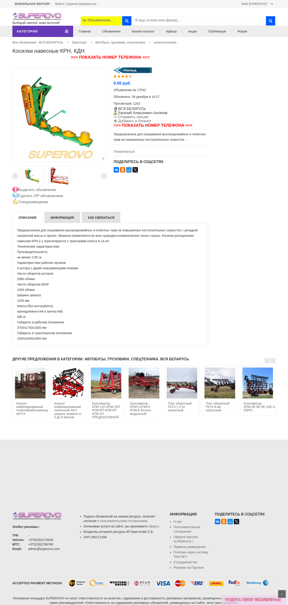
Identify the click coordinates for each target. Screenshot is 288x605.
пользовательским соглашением (123, 521)
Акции (192, 31)
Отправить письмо (133, 117)
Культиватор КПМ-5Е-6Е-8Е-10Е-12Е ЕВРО (261, 407)
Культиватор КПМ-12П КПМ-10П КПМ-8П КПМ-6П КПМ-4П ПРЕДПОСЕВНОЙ (106, 410)
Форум (242, 31)
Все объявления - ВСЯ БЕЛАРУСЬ (37, 42)
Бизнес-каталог (143, 31)
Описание (27, 217)
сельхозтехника (165, 42)
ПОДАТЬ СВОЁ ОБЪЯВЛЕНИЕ (253, 600)
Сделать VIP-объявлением (40, 196)
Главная (85, 31)
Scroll (282, 594)
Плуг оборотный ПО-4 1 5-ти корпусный (179, 407)
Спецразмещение (33, 202)
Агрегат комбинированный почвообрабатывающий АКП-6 (33, 409)
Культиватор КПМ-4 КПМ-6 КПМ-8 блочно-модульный (141, 409)
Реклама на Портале (188, 567)
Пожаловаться (124, 151)
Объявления (111, 31)
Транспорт (79, 42)
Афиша (171, 31)
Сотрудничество (185, 562)
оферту (153, 526)
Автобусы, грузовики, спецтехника (120, 42)
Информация (62, 217)
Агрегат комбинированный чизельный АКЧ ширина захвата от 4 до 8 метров (67, 410)
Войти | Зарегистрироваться (75, 4)
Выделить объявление (37, 190)
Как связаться (101, 217)
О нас (177, 521)
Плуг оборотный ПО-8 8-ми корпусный (218, 407)
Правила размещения (189, 547)
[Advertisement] (251, 76)
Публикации (217, 31)
